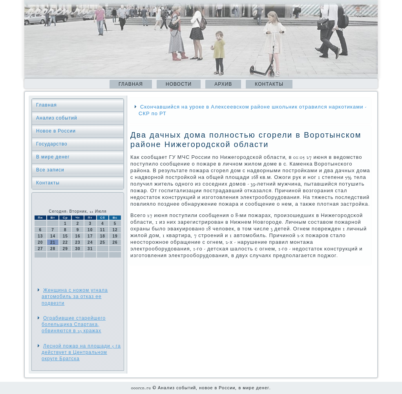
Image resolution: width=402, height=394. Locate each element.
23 (77, 242)
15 (65, 236)
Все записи (50, 170)
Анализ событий (56, 118)
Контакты (269, 84)
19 (115, 236)
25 (102, 242)
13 (40, 236)
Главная (131, 84)
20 (40, 242)
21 (52, 242)
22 (65, 242)
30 (77, 249)
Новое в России (56, 131)
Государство (52, 144)
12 (115, 230)
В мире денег (53, 157)
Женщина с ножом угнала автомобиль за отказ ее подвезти (75, 296)
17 (90, 236)
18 (102, 236)
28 (52, 249)
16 (77, 236)
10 (90, 230)
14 (52, 236)
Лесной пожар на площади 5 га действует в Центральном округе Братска (81, 352)
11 (102, 230)
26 (115, 242)
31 (90, 249)
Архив (223, 84)
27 (40, 249)
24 (90, 242)
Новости (179, 84)
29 (65, 249)
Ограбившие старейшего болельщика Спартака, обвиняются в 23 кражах (74, 324)
